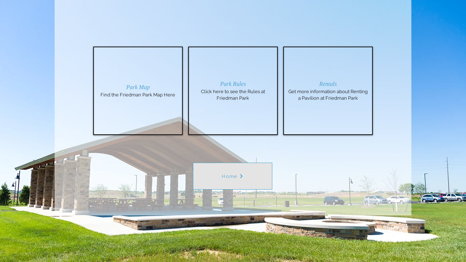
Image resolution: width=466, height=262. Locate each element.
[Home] (232, 176)
